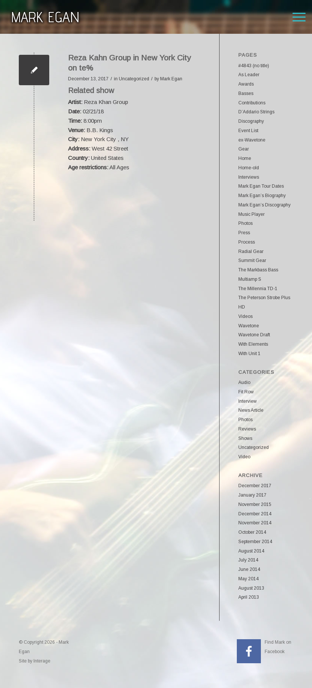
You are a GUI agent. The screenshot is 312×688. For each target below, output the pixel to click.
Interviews (248, 177)
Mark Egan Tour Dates (261, 186)
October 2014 (252, 532)
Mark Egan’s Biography (262, 195)
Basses (245, 93)
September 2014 (255, 541)
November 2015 (254, 504)
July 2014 (248, 560)
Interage (41, 661)
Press (244, 232)
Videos (245, 316)
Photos (245, 223)
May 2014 (248, 578)
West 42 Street (110, 148)
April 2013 (248, 597)
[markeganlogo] (45, 17)
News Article (251, 410)
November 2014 (254, 522)
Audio (244, 382)
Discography (251, 121)
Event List (248, 130)
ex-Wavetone (251, 140)
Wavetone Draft (254, 334)
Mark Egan (171, 78)
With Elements (253, 344)
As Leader (248, 74)
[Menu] (295, 17)
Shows (245, 438)
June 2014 (249, 569)
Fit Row (246, 391)
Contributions (251, 102)
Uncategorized (134, 78)
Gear (243, 149)
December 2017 (254, 485)
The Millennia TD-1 (257, 288)
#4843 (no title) (253, 65)
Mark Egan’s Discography (264, 205)
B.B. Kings (99, 130)
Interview (247, 401)
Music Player (251, 214)
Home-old (248, 167)
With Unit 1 (249, 353)
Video (244, 456)
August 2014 (251, 551)
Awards (246, 84)
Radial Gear (251, 251)
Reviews (247, 429)
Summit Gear (252, 260)
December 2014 (254, 513)
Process (246, 242)
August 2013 (251, 588)
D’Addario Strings (256, 111)
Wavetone (248, 325)
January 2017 (252, 495)
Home (244, 158)
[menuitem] (295, 17)
